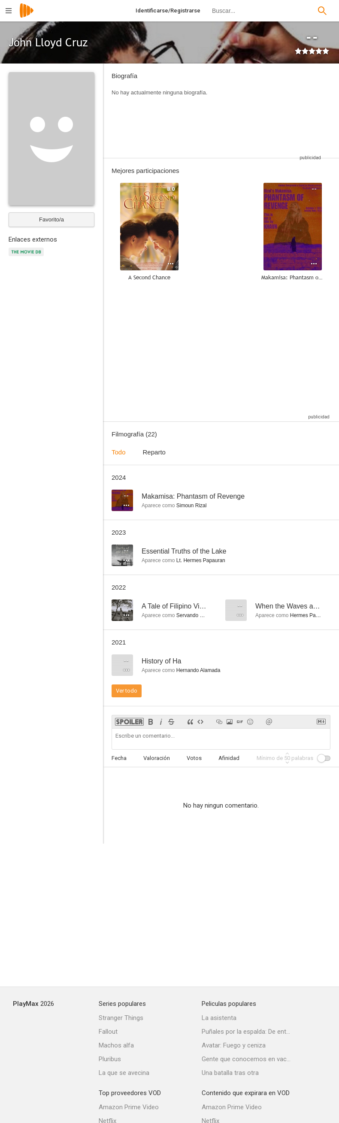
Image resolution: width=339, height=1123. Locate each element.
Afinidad (228, 758)
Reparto (154, 452)
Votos (194, 758)
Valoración (156, 758)
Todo (119, 452)
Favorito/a (51, 219)
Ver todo (126, 690)
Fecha (119, 758)
